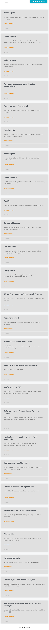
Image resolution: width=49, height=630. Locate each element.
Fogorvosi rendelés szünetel (16, 106)
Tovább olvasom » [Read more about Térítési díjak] (9, 545)
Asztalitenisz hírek (11, 318)
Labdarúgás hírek (11, 36)
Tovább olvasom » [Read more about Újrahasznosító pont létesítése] (9, 473)
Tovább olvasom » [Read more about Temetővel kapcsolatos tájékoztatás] (9, 497)
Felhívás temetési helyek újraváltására (20, 510)
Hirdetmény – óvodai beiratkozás (18, 342)
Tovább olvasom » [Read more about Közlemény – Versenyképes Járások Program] (9, 305)
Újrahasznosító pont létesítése (17, 463)
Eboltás (7, 201)
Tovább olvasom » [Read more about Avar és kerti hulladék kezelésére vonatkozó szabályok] (9, 616)
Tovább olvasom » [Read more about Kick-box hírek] (9, 71)
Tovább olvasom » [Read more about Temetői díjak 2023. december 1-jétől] (9, 590)
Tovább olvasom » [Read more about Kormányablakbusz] (9, 233)
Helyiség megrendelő (12, 558)
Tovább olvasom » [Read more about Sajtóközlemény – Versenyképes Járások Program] (9, 424)
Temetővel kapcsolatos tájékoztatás (19, 487)
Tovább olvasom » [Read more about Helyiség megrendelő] (9, 567)
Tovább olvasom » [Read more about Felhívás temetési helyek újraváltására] (9, 521)
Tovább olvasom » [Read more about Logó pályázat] (9, 281)
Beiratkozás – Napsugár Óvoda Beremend (21, 365)
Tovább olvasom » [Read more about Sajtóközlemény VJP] (9, 398)
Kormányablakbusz (12, 223)
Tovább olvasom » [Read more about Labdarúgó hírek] (9, 188)
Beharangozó (9, 13)
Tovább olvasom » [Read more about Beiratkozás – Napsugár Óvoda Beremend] (9, 374)
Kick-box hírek (10, 60)
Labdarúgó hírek (11, 177)
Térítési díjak (9, 534)
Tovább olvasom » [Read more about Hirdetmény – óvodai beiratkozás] (9, 352)
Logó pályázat (9, 270)
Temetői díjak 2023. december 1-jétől (19, 580)
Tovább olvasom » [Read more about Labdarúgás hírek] (9, 47)
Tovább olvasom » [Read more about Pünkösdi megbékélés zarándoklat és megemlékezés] (9, 93)
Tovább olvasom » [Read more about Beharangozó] (9, 23)
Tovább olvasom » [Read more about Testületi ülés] (9, 140)
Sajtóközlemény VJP (12, 387)
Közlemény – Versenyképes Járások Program (23, 294)
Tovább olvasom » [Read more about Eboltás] (9, 210)
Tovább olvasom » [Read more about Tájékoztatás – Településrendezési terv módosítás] (9, 450)
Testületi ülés (9, 130)
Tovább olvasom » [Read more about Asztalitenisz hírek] (9, 328)
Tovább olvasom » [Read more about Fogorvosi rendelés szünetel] (9, 117)
